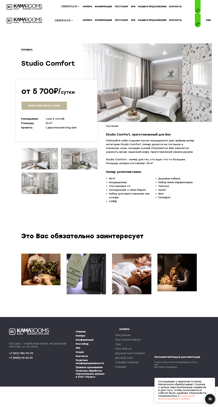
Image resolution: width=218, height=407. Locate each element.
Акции (80, 372)
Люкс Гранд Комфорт (128, 360)
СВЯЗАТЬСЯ (69, 6)
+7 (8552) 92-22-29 (21, 378)
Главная (81, 352)
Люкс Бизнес (123, 355)
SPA (78, 368)
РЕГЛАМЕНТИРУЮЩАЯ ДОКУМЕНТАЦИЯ (177, 377)
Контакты (82, 376)
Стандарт (121, 387)
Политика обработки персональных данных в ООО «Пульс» (90, 394)
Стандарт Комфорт (127, 382)
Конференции (84, 360)
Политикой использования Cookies (176, 397)
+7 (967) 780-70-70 (21, 373)
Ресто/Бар (82, 364)
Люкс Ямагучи (123, 369)
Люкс (118, 364)
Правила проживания (89, 387)
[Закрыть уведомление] (212, 380)
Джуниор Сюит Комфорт (130, 373)
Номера (26, 49)
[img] (198, 18)
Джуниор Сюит (124, 378)
